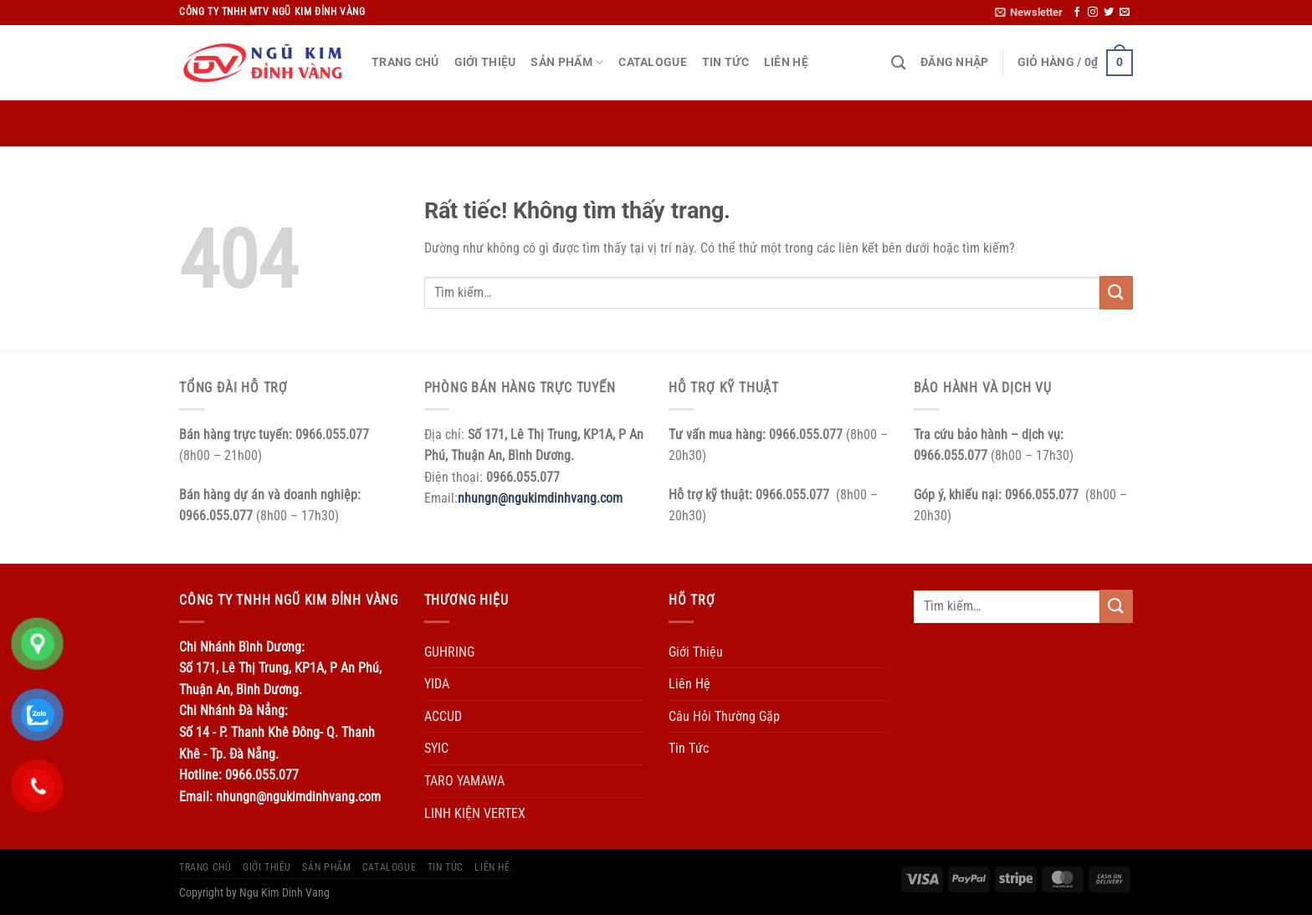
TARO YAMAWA (464, 781)
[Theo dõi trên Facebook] (1077, 12)
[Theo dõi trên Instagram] (1093, 12)
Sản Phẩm (566, 62)
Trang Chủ (405, 62)
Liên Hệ (786, 62)
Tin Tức (725, 62)
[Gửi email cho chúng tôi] (1125, 12)
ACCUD (443, 716)
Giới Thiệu (485, 62)
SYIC (436, 748)
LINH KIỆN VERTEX (474, 813)
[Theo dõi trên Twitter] (1109, 12)
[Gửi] (1116, 292)
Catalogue (652, 62)
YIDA (436, 684)
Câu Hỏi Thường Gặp (724, 716)
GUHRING (449, 652)
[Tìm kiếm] (898, 63)
